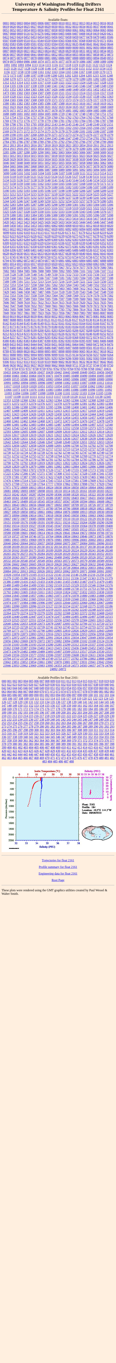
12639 (92, 438)
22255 (100, 609)
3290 (41, 152)
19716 (109, 533)
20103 (109, 543)
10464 (32, 375)
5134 (6, 180)
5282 (6, 204)
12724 (75, 449)
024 (20, 684)
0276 (40, 33)
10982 (41, 379)
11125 (90, 396)
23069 (24, 641)
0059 (61, 30)
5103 (34, 173)
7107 (103, 271)
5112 (89, 173)
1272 (27, 79)
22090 (15, 606)
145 (106, 702)
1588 (61, 103)
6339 (82, 243)
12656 (15, 445)
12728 (100, 449)
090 (36, 695)
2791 (55, 142)
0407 (75, 33)
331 (90, 733)
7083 (13, 271)
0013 (82, 23)
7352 (96, 285)
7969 (75, 313)
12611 (75, 431)
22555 (49, 620)
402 (20, 747)
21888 (100, 595)
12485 (49, 424)
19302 (7, 526)
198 (52, 712)
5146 (89, 180)
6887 (96, 260)
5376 (103, 211)
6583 (110, 250)
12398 (66, 407)
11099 (50, 393)
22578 (75, 620)
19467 (66, 529)
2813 (13, 145)
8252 (103, 334)
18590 (75, 501)
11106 (108, 393)
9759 (43, 368)
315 (4, 733)
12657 (24, 445)
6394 (6, 250)
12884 (75, 466)
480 (101, 758)
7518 (61, 292)
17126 (49, 470)
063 (4, 691)
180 (69, 709)
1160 (34, 72)
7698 (20, 309)
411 (69, 747)
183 (85, 709)
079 (90, 691)
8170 (110, 323)
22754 (83, 627)
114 (52, 698)
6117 (48, 232)
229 (106, 716)
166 (106, 705)
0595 (61, 44)
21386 (7, 581)
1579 (110, 100)
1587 (55, 103)
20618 (41, 564)
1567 (27, 100)
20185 (41, 550)
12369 (100, 400)
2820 (61, 145)
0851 (48, 54)
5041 (96, 159)
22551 (32, 620)
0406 (68, 33)
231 (4, 719)
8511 (103, 348)
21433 (41, 581)
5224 (89, 194)
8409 (6, 344)
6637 (61, 253)
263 (63, 723)
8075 (89, 316)
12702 (92, 445)
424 (25, 751)
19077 (24, 519)
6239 (61, 236)
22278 (32, 613)
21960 (92, 599)
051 (52, 688)
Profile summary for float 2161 (58, 867)
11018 (16, 386)
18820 (92, 508)
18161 (83, 491)
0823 (41, 51)
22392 (92, 613)
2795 (75, 142)
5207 (89, 190)
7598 (68, 299)
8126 (68, 320)
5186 (89, 187)
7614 (54, 302)
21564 (100, 585)
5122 (40, 176)
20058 (49, 543)
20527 (100, 557)
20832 (83, 567)
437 (96, 751)
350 (79, 737)
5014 (27, 156)
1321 (61, 82)
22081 (7, 606)
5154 (96, 180)
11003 (75, 382)
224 (79, 716)
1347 (89, 86)
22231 (58, 609)
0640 (82, 44)
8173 (13, 327)
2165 (89, 128)
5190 (6, 190)
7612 (40, 302)
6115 (41, 232)
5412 (61, 218)
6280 (110, 236)
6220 (110, 232)
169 (9, 709)
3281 (89, 149)
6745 (13, 257)
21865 (49, 595)
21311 (66, 578)
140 (79, 702)
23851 (15, 662)
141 (85, 702)
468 (36, 758)
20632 (92, 564)
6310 (13, 243)
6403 (41, 250)
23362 (7, 648)
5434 (68, 222)
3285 (6, 152)
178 (58, 709)
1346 (82, 86)
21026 (7, 574)
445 (25, 754)
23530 (100, 651)
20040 (7, 543)
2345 (55, 138)
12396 (58, 407)
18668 (41, 505)
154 (42, 705)
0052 (13, 30)
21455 (66, 581)
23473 (7, 651)
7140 (33, 274)
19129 (92, 519)
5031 (27, 159)
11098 (41, 393)
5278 (89, 201)
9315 (33, 361)
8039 (34, 316)
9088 (13, 355)
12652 (92, 442)
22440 (15, 616)
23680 (109, 655)
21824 (66, 592)
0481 (103, 37)
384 (36, 744)
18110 (58, 491)
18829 (15, 512)
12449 (24, 417)
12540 (109, 424)
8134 (96, 320)
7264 (68, 285)
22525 (15, 620)
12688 (49, 445)
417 (101, 747)
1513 (75, 93)
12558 (75, 428)
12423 (15, 414)
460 (106, 754)
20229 (83, 550)
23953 (15, 665)
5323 (103, 208)
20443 (41, 557)
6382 (82, 246)
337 (9, 737)
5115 (110, 173)
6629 (13, 253)
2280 (6, 138)
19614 (41, 533)
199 (58, 712)
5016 (40, 156)
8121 (47, 320)
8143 (13, 323)
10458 (109, 372)
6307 (103, 239)
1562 (103, 96)
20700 (41, 567)
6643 (103, 253)
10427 (99, 368)
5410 (48, 218)
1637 (82, 107)
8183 (68, 327)
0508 (13, 40)
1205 (89, 75)
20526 (92, 557)
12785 (83, 459)
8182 (61, 327)
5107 (62, 173)
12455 (75, 417)
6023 (20, 229)
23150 (7, 644)
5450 (13, 225)
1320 (55, 82)
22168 (83, 606)
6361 (55, 246)
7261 (48, 285)
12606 (32, 431)
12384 (109, 403)
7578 (103, 295)
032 (63, 684)
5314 (40, 208)
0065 (103, 30)
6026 (41, 229)
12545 (32, 428)
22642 (15, 623)
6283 (20, 239)
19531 (92, 529)
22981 (32, 637)
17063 (24, 470)
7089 (48, 271)
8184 (75, 327)
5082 (13, 169)
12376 (41, 403)
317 (15, 733)
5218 (54, 194)
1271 (20, 79)
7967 (68, 313)
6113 (34, 232)
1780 (55, 121)
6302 (68, 239)
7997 (89, 313)
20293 (49, 554)
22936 (75, 634)
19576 (100, 529)
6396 (13, 250)
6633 (41, 253)
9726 (82, 365)
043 (9, 688)
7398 (48, 288)
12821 (58, 463)
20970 (75, 571)
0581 (110, 40)
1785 (89, 121)
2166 (96, 128)
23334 (83, 644)
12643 (15, 442)
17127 (58, 470)
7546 (89, 292)
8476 (110, 344)
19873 (92, 536)
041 (112, 684)
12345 (107, 396)
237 (36, 719)
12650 (75, 442)
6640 (82, 253)
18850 (24, 512)
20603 (24, 564)
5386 (48, 215)
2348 (75, 138)
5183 (75, 187)
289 (90, 726)
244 (74, 719)
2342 (34, 138)
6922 (68, 264)
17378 (7, 477)
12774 (109, 456)
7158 (110, 274)
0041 (110, 26)
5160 (27, 183)
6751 (54, 257)
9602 (61, 361)
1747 (75, 114)
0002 (13, 23)
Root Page (58, 880)
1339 (41, 86)
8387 (41, 341)
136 (58, 702)
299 (31, 730)
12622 (58, 435)
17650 (109, 480)
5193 (27, 190)
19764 (49, 536)
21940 (75, 599)
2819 (55, 145)
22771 (15, 630)
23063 (15, 641)
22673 (41, 623)
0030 (55, 26)
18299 (49, 494)
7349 (89, 285)
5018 (54, 156)
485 (55, 761)
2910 (89, 145)
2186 (96, 131)
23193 (32, 644)
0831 (82, 51)
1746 (68, 114)
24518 (66, 665)
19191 (41, 522)
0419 (96, 33)
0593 (48, 44)
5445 (89, 222)
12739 (41, 452)
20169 (24, 550)
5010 (110, 152)
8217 (41, 334)
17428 (58, 477)
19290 (100, 522)
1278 (68, 79)
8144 (20, 323)
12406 (109, 407)
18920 (92, 512)
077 (79, 691)
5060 (89, 162)
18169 (92, 491)
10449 (83, 372)
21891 (7, 599)
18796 (66, 508)
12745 (75, 452)
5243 (110, 197)
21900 (15, 599)
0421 (110, 33)
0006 (41, 23)
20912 (15, 571)
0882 (55, 58)
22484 (66, 616)
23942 (100, 662)
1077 (61, 61)
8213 (13, 334)
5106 (55, 173)
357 (4, 740)
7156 (96, 274)
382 (25, 744)
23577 (32, 655)
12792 (24, 463)
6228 (48, 236)
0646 (13, 47)
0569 (89, 40)
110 (31, 698)
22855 (7, 634)
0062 (82, 30)
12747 (83, 452)
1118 (68, 65)
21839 (109, 592)
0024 (20, 26)
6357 (27, 246)
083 (112, 691)
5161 (34, 183)
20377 (24, 557)
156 (52, 705)
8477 (6, 348)
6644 (110, 253)
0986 (27, 61)
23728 (24, 658)
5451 (20, 225)
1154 (102, 68)
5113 (96, 173)
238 (42, 719)
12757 (41, 456)
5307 (6, 208)
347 (63, 737)
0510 (27, 40)
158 (63, 705)
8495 (61, 348)
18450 (100, 498)
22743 (58, 627)
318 (20, 733)
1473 (6, 93)
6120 (61, 232)
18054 (83, 487)
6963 (96, 264)
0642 (96, 44)
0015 (96, 23)
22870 (15, 634)
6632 (34, 253)
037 (90, 684)
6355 (13, 246)
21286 (24, 578)
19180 (32, 522)
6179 (82, 232)
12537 (100, 424)
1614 (68, 103)
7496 (48, 292)
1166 (75, 72)
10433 (7, 372)
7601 (89, 299)
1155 (109, 68)
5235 (55, 197)
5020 (68, 156)
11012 (100, 382)
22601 (92, 620)
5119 (20, 176)
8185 (82, 327)
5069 (41, 166)
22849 (109, 630)
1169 (96, 72)
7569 (75, 295)
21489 (15, 585)
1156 (7, 72)
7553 (13, 295)
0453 (34, 37)
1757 (34, 117)
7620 (82, 302)
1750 (96, 114)
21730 (75, 588)
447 (36, 754)
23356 (109, 644)
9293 (55, 358)
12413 (58, 410)
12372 (15, 403)
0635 (75, 44)
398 (112, 744)
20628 (83, 564)
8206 (75, 330)
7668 (82, 306)
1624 (20, 107)
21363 (92, 578)
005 (31, 681)
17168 (83, 470)
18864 (58, 512)
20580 (92, 561)
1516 (96, 93)
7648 (20, 306)
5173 (6, 187)
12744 (66, 452)
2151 (110, 124)
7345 (82, 285)
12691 (58, 445)
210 (4, 716)
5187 (96, 187)
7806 (75, 309)
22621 (109, 620)
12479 (109, 421)
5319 (75, 208)
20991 (100, 571)
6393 (110, 246)
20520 (83, 557)
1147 (55, 68)
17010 (15, 470)
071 (47, 691)
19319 (24, 526)
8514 (110, 348)
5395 (89, 215)
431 (63, 751)
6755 (82, 257)
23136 (109, 641)
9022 (110, 351)
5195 (41, 190)
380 (15, 744)
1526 (55, 96)
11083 (49, 389)
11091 (100, 389)
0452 (27, 37)
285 (69, 726)
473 (63, 758)
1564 (6, 100)
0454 (41, 37)
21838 (100, 592)
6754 (75, 257)
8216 (34, 334)
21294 (41, 578)
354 (101, 737)
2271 (55, 135)
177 (52, 709)
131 (31, 702)
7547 (96, 292)
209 (112, 712)
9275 (27, 358)
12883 (66, 466)
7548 (103, 292)
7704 (41, 309)
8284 (41, 337)
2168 (110, 128)
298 (25, 730)
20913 (24, 571)
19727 (15, 536)
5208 (96, 190)
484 (50, 761)
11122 (82, 396)
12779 (32, 459)
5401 (20, 218)
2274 (75, 135)
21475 (92, 581)
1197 (33, 75)
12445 (100, 414)
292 (106, 726)
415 (90, 747)
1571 (55, 100)
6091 (61, 229)
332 (96, 733)
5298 (55, 204)
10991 (7, 382)
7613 (47, 302)
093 (52, 695)
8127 (75, 320)
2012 (48, 124)
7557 (27, 295)
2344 (48, 138)
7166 (41, 278)
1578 (103, 100)
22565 (66, 620)
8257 (13, 337)
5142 (61, 180)
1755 (20, 117)
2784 (6, 142)
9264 (110, 355)
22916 (49, 634)
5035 (55, 159)
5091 (75, 169)
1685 (96, 110)
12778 (24, 459)
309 (85, 730)
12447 (7, 417)
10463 (24, 375)
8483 (34, 348)
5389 (61, 215)
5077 (89, 166)
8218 (48, 334)
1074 (41, 61)
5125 (61, 176)
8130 (89, 320)
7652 (34, 306)
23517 (83, 651)
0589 (27, 44)
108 (21, 698)
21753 (92, 588)
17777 (49, 484)
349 (74, 737)
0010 (61, 23)
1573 (68, 100)
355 (106, 737)
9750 (110, 365)
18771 (41, 508)
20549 (41, 561)
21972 (109, 599)
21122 (49, 574)
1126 (14, 68)
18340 (109, 494)
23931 (83, 662)
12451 (41, 417)
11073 (16, 389)
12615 (109, 431)
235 (25, 719)
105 (4, 698)
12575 (100, 428)
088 (25, 695)
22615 (100, 620)
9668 (68, 365)
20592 (109, 561)
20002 (92, 540)
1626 (34, 107)
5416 (89, 218)
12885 (83, 466)
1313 (13, 82)
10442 (58, 372)
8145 (27, 323)
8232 (68, 334)
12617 (15, 435)
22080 (109, 602)
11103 (83, 393)
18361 (15, 498)
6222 (6, 236)
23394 (32, 648)
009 (52, 681)
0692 (89, 47)
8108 (27, 320)
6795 (13, 260)
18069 (109, 487)
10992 (16, 382)
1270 (13, 79)
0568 (82, 40)
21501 (41, 585)
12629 (7, 438)
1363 (20, 89)
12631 (24, 438)
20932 (49, 571)
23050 (100, 637)
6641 (89, 253)
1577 (96, 100)
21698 (66, 588)
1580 (6, 103)
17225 (7, 473)
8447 (41, 344)
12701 (83, 445)
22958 (100, 634)
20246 (100, 550)
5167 (75, 183)
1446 (61, 89)
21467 (83, 581)
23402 (41, 648)
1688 (6, 114)
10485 (66, 375)
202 (74, 712)
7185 (89, 278)
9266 (13, 358)
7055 (41, 267)
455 (79, 754)
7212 (33, 281)
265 (74, 723)
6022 (13, 229)
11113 (49, 396)
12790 (7, 463)
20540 (24, 561)
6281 (6, 239)
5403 (34, 218)
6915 (20, 264)
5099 (6, 173)
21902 (24, 599)
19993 (66, 540)
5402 (27, 218)
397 (106, 744)
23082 (58, 641)
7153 (75, 274)
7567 (61, 295)
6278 (96, 236)
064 (9, 691)
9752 (8, 368)
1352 (13, 89)
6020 (110, 225)
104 (112, 695)
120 (84, 698)
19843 (75, 536)
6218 (96, 232)
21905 (32, 599)
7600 (82, 299)
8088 (13, 320)
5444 (82, 222)
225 (85, 716)
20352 (100, 554)
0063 (89, 30)
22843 (100, 630)
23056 (7, 641)
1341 (55, 86)
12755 (32, 456)
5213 (20, 194)
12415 (66, 410)
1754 (13, 117)
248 (96, 719)
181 (74, 709)
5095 (103, 169)
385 (42, 744)
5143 (68, 180)
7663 (61, 306)
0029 (48, 26)
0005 (34, 23)
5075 (75, 166)
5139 (41, 180)
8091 (20, 320)
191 (15, 712)
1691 (20, 114)
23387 (24, 648)
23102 (83, 641)
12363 (49, 400)
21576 (109, 585)
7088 (41, 271)
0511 (34, 40)
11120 (74, 396)
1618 (96, 103)
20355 (109, 554)
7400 (55, 288)
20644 (109, 564)
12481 (15, 424)
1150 (75, 68)
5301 (75, 204)
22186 (109, 606)
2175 (48, 131)
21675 (49, 588)
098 (79, 695)
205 (90, 712)
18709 (75, 505)
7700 (34, 309)
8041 (41, 316)
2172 (27, 131)
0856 (82, 54)
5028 (6, 159)
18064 (92, 487)
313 (106, 730)
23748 (41, 658)
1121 (88, 65)
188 (112, 709)
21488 (7, 585)
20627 (75, 564)
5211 (6, 194)
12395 (49, 407)
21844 (7, 595)
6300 (55, 239)
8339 (68, 337)
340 (25, 737)
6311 (20, 243)
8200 (41, 330)
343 (42, 737)
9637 (96, 361)
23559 (24, 655)
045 (20, 688)
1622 (6, 107)
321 (36, 733)
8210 (103, 330)
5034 (48, 159)
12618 (24, 435)
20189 (49, 550)
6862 (20, 260)
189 (4, 712)
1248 (110, 75)
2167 (103, 128)
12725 (83, 449)
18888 (75, 512)
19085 (32, 519)
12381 (83, 403)
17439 (83, 477)
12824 (83, 463)
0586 (20, 44)
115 (58, 698)
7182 (68, 278)
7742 (48, 309)
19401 (7, 529)
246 (85, 719)
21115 (41, 574)
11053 (49, 386)
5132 (103, 176)
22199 (7, 609)
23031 (66, 637)
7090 (55, 271)
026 (31, 684)
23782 (75, 658)
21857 (32, 595)
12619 (32, 435)
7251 (110, 281)
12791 (15, 463)
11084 (58, 389)
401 (15, 747)
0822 (34, 51)
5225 (96, 194)
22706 (83, 623)
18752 (7, 508)
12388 (24, 407)
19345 (49, 526)
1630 (41, 107)
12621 (49, 435)
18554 (49, 501)
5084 (27, 169)
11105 (99, 393)
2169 (6, 131)
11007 (83, 382)
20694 (32, 567)
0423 (13, 37)
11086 (75, 389)
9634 (89, 361)
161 (79, 705)
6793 (110, 257)
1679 (61, 110)
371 (79, 740)
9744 (96, 365)
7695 (13, 309)
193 (25, 712)
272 (112, 723)
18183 (100, 491)
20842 (100, 567)
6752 (61, 257)
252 (4, 723)
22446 (24, 616)
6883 (75, 260)
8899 (68, 351)
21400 (15, 581)
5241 (96, 197)
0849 (41, 54)
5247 (27, 201)
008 (47, 681)
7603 (96, 299)
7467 (34, 292)
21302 (58, 578)
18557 (58, 501)
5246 (20, 201)
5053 (55, 162)
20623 (66, 564)
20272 (24, 554)
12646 (41, 442)
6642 (96, 253)
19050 (75, 515)
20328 (58, 554)
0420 (103, 33)
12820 (49, 463)
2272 (61, 135)
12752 (15, 456)
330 (85, 733)
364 (42, 740)
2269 (41, 135)
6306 (96, 239)
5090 (68, 169)
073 (58, 691)
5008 (96, 152)
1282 (96, 79)
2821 (68, 145)
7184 (82, 278)
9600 (54, 361)
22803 (49, 630)
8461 (68, 344)
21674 (41, 588)
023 (15, 684)
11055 (66, 386)
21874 (66, 595)
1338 (34, 86)
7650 (27, 306)
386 (47, 744)
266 (79, 723)
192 (20, 712)
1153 (96, 68)
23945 (109, 662)
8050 (48, 316)
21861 (41, 595)
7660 (48, 306)
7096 (75, 271)
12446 (109, 414)
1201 (61, 75)
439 (106, 751)
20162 (15, 550)
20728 (66, 567)
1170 (102, 72)
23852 (24, 662)
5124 (54, 176)
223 (74, 716)
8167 (103, 323)
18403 (75, 498)
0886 (61, 58)
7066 (55, 267)
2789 (41, 142)
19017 (41, 515)
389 (63, 744)
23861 (41, 662)
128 (15, 702)
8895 (48, 351)
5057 (75, 162)
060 (101, 688)
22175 (92, 606)
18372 (32, 498)
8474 (103, 344)
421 (9, 751)
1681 (68, 110)
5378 (6, 215)
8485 (41, 348)
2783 (110, 138)
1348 (96, 86)
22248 (92, 609)
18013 (32, 487)
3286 (13, 152)
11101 (66, 393)
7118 (6, 274)
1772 (20, 121)
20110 (24, 547)
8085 (110, 316)
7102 (89, 271)
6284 (27, 239)
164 (96, 705)
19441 (41, 529)
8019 (13, 316)
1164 (61, 72)
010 (58, 681)
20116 (32, 547)
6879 (55, 260)
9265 (6, 358)
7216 (61, 281)
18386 (49, 498)
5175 (20, 187)
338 (15, 737)
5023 (82, 156)
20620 (58, 564)
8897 (55, 351)
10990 (109, 379)
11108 (17, 396)
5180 (55, 187)
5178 (41, 187)
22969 (109, 634)
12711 (15, 449)
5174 (13, 187)
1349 (103, 86)
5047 (13, 162)
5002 (55, 152)
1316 (34, 82)
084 (4, 695)
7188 (110, 278)
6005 (61, 225)
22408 (100, 613)
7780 (55, 309)
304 (58, 730)
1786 (96, 121)
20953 (58, 571)
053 (63, 688)
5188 (103, 187)
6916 (27, 264)
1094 (28, 65)
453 (69, 754)
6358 (34, 246)
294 (4, 730)
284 (63, 726)
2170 (13, 131)
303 (52, 730)
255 (20, 723)
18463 (7, 501)
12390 (32, 407)
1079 (75, 61)
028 (42, 684)
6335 (54, 243)
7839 (103, 309)
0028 (41, 26)
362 (31, 740)
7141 (40, 274)
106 (10, 698)
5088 (55, 169)
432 (69, 751)
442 (9, 754)
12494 (75, 424)
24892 (54, 669)
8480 (13, 348)
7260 (41, 285)
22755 (92, 627)
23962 (24, 665)
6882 (68, 260)
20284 (41, 554)
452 (63, 754)
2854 (82, 145)
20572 (66, 561)
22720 (100, 623)
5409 (41, 218)
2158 (48, 128)
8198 (27, 330)
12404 (100, 407)
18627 (109, 501)
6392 (103, 246)
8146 (34, 323)
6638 (68, 253)
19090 (41, 519)
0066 (110, 30)
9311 (13, 361)
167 (112, 705)
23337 (92, 644)
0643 (103, 44)
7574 (89, 295)
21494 (24, 585)
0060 (68, 30)
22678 (49, 623)
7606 (6, 302)
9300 (75, 358)
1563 (110, 96)
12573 (92, 428)
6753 (68, 257)
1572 (61, 100)
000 (4, 681)
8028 (27, 316)
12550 (49, 428)
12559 (83, 428)
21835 (92, 592)
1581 (13, 103)
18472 (15, 501)
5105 (48, 173)
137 (63, 702)
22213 (32, 609)
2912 (103, 145)
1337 (27, 86)
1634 (68, 107)
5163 (48, 183)
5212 (13, 194)
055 (74, 688)
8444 (34, 344)
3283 (103, 149)
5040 (89, 159)
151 (25, 705)
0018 (110, 23)
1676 (41, 110)
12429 (49, 414)
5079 (103, 166)
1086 (82, 61)
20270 (15, 554)
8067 (82, 316)
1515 (89, 93)
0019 (6, 26)
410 (63, 747)
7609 (20, 302)
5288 (41, 204)
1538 (96, 96)
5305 (103, 204)
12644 (24, 442)
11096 (25, 393)
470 (47, 758)
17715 (24, 484)
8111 (34, 320)
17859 (58, 484)
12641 (109, 438)
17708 (15, 484)
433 (74, 751)
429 (52, 751)
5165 (61, 183)
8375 (103, 337)
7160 (13, 278)
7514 (55, 292)
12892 (7, 470)
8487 (55, 348)
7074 (75, 267)
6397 (20, 250)
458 (96, 754)
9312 (20, 361)
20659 (7, 567)
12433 (75, 414)
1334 (6, 86)
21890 (109, 595)
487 (66, 761)
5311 (34, 208)
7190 (13, 281)
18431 (92, 498)
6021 (6, 229)
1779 (48, 121)
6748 (33, 257)
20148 (109, 547)
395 (96, 744)
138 (69, 702)
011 (63, 681)
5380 (13, 215)
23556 (15, 655)
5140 (48, 180)
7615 (61, 302)
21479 (100, 581)
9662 (55, 365)
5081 (6, 169)
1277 (61, 79)
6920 (55, 264)
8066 (75, 316)
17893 (75, 484)
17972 (15, 487)
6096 (96, 229)
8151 (48, 323)
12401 (83, 407)
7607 (13, 302)
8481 (20, 348)
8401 (96, 341)
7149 (47, 274)
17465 (92, 477)
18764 (32, 508)
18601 (92, 501)
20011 (100, 540)
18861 (41, 512)
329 (79, 733)
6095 (89, 229)
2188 (110, 131)
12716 (41, 449)
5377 (110, 211)
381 (20, 744)
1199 (47, 75)
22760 (109, 627)
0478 (89, 37)
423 (20, 751)
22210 (24, 609)
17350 (109, 473)
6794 (6, 260)
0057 (48, 30)
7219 (68, 281)
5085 (34, 169)
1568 (34, 100)
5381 (20, 215)
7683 (6, 309)
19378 (92, 526)
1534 (68, 96)
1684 (89, 110)
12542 (15, 428)
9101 (61, 355)
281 (47, 726)
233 (15, 719)
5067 (27, 166)
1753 (6, 117)
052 (58, 688)
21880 (83, 595)
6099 (6, 232)
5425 (41, 222)
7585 (6, 299)
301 (42, 730)
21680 (58, 588)
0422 (6, 37)
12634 (49, 438)
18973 (7, 515)
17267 (32, 473)
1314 (20, 82)
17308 (58, 473)
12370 (109, 400)
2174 (41, 131)
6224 (20, 236)
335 (112, 733)
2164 (82, 128)
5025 (96, 156)
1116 (55, 65)
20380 (32, 557)
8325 (61, 337)
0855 (75, 54)
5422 (20, 222)
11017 (7, 386)
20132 (49, 547)
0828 (61, 51)
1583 (27, 103)
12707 (100, 445)
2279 (110, 135)
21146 (74, 574)
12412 (49, 410)
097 (74, 695)
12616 (7, 435)
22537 (24, 620)
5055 (61, 162)
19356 (66, 526)
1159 (27, 72)
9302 (89, 358)
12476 (83, 421)
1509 (48, 93)
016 (90, 681)
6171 (68, 232)
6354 (6, 246)
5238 (75, 197)
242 (63, 719)
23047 (83, 637)
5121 (33, 176)
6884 (82, 260)
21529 (75, 585)
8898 (61, 351)
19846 (83, 536)
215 (31, 716)
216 (36, 716)
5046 (6, 162)
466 (25, 758)
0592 (41, 44)
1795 (34, 124)
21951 (83, 599)
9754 (15, 368)
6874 (41, 260)
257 (31, 723)
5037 (68, 159)
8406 (103, 341)
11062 (91, 386)
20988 (92, 571)
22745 (66, 627)
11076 (33, 389)
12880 (41, 466)
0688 (61, 47)
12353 (7, 400)
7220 (75, 281)
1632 (55, 107)
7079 (96, 267)
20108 (7, 547)
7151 (61, 274)
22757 (100, 627)
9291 (48, 358)
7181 (61, 278)
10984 (58, 379)
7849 (6, 313)
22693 (66, 623)
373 (90, 740)
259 (42, 723)
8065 (68, 316)
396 (101, 744)
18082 (15, 491)
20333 (75, 554)
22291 (49, 613)
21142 (66, 574)
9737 (89, 365)
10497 (109, 375)
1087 (89, 61)
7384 (27, 288)
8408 (110, 341)
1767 (103, 117)
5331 (48, 211)
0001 (6, 23)
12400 (75, 407)
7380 (13, 288)
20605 (32, 564)
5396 (96, 215)
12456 (83, 417)
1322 (68, 82)
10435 (24, 372)
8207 (82, 330)
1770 (13, 121)
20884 (7, 571)
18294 (41, 494)
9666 (61, 365)
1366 (41, 89)
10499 (7, 379)
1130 (41, 68)
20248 (109, 550)
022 (9, 684)
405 (36, 747)
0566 (68, 40)
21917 (49, 599)
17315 (66, 473)
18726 (92, 505)
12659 (41, 445)
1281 (89, 79)
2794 (68, 142)
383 (31, 744)
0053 (20, 30)
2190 (13, 135)
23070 (32, 641)
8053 (61, 316)
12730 (7, 452)
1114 (41, 65)
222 (68, 716)
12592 (109, 428)
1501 (13, 93)
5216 (40, 194)
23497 (58, 651)
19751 (41, 536)
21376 (100, 578)
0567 (75, 40)
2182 (89, 131)
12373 (24, 403)
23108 (92, 641)
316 (9, 733)
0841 (34, 54)
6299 (48, 239)
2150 (103, 124)
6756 (89, 257)
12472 (58, 421)
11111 (33, 396)
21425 (32, 581)
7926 (48, 313)
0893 (89, 58)
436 (90, 751)
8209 (96, 330)
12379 (66, 403)
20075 (66, 543)
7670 (89, 306)
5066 (20, 166)
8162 (68, 323)
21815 (49, 592)
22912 (41, 634)
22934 (66, 634)
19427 (32, 529)
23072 (41, 641)
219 (52, 716)
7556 (20, 295)
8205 (68, 330)
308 (79, 730)
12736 (32, 452)
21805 (24, 592)
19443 (49, 529)
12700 (75, 445)
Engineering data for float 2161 (58, 873)
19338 (41, 526)
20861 (109, 567)
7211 (27, 281)
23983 (41, 665)
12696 (66, 445)
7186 (96, 278)
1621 (110, 103)
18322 (92, 494)
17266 (24, 473)
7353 (103, 285)
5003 (61, 152)
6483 (55, 250)
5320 (82, 208)
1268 (6, 79)
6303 (75, 239)
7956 (61, 313)
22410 (109, 613)
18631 (7, 505)
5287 (34, 204)
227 (95, 716)
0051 (6, 30)
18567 (66, 501)
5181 (61, 187)
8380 (6, 341)
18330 (100, 494)
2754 (89, 138)
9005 (82, 351)
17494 (15, 480)
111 (37, 698)
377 (112, 740)
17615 (100, 480)
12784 (75, 459)
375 (101, 740)
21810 (32, 592)
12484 (41, 424)
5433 (61, 222)
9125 (68, 355)
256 (25, 723)
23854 (32, 662)
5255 (75, 201)
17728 (32, 484)
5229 (13, 197)
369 (69, 740)
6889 (110, 260)
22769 (7, 630)
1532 (61, 96)
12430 (58, 414)
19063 (92, 515)
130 (25, 702)
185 (96, 709)
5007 (89, 152)
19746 (32, 536)
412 (74, 747)
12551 (58, 428)
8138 (103, 320)
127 (9, 702)
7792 (68, 309)
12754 (24, 456)
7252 (6, 285)
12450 (32, 417)
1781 (61, 121)
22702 (75, 623)
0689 (68, 47)
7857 (20, 313)
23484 (32, 651)
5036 (61, 159)
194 (31, 712)
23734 (32, 658)
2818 (48, 145)
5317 (61, 208)
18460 (109, 498)
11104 (91, 393)
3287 (20, 152)
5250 (48, 201)
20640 (100, 564)
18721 (83, 505)
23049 (92, 637)
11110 (25, 396)
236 (31, 719)
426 (36, 751)
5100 (13, 173)
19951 (24, 540)
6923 (75, 264)
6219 (103, 232)
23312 (75, 644)
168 (4, 709)
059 (96, 688)
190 (9, 712)
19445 (58, 529)
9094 (34, 355)
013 (74, 681)
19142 (109, 519)
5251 (55, 201)
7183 (75, 278)
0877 (27, 58)
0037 (96, 26)
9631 (75, 361)
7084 (20, 271)
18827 (7, 512)
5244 (6, 201)
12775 (7, 459)
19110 (66, 519)
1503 (27, 93)
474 (69, 758)
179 (63, 709)
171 (20, 709)
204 (85, 712)
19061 (83, 515)
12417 (83, 410)
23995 (49, 665)
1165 (68, 72)
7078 (89, 267)
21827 (75, 592)
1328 (103, 82)
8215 (27, 334)
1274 (41, 79)
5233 (41, 197)
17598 (83, 480)
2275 (82, 135)
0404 (54, 33)
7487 (41, 292)
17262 (15, 473)
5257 (82, 201)
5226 (103, 194)
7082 (6, 271)
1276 (55, 79)
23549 (7, 655)
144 (101, 702)
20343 (92, 554)
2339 (13, 138)
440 (112, 751)
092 (47, 695)
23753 (58, 658)
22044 (66, 602)
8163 (75, 323)
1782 (68, 121)
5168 (82, 183)
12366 (75, 400)
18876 (66, 512)
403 (25, 747)
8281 (34, 337)
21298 (49, 578)
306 (69, 730)
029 (47, 684)
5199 (68, 190)
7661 (55, 306)
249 (101, 719)
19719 (7, 536)
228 (101, 716)
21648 (7, 588)
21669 (32, 588)
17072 (32, 470)
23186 (24, 644)
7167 (48, 278)
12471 (49, 421)
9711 (75, 365)
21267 (108, 574)
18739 (109, 505)
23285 (58, 644)
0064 (96, 30)
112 (42, 698)
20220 (66, 550)
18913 (83, 512)
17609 (92, 480)
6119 (54, 232)
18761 (24, 508)
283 (58, 726)
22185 (100, 606)
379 (9, 744)
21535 (83, 585)
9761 (50, 368)
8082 (103, 316)
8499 (82, 348)
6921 (61, 264)
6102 (20, 232)
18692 (58, 505)
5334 (68, 211)
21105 (33, 574)
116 (63, 698)
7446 (20, 292)
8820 (27, 351)
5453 (34, 225)
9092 (27, 355)
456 (85, 754)
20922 (32, 571)
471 (52, 758)
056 (79, 688)
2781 (96, 138)
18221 (109, 491)
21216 (91, 574)
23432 (66, 648)
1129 (34, 68)
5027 (110, 156)
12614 (100, 431)
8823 (34, 351)
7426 (110, 288)
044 (15, 688)
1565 (13, 100)
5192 (20, 190)
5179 (48, 187)
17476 (7, 480)
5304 (96, 204)
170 (15, 709)
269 (96, 723)
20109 (15, 547)
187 (106, 709)
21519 (58, 585)
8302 (55, 337)
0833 (96, 51)
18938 (109, 512)
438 (101, 751)
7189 (6, 281)
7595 (48, 299)
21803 (15, 592)
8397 (89, 341)
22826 (75, 630)
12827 (109, 463)
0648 (20, 47)
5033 (41, 159)
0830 (75, 51)
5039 (82, 159)
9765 (77, 368)
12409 (24, 410)
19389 (100, 526)
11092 (108, 389)
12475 (75, 421)
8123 (54, 320)
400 (9, 747)
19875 (100, 536)
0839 (20, 54)
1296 (110, 79)
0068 (13, 33)
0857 (89, 54)
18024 (49, 487)
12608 (49, 431)
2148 (89, 124)
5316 (54, 208)
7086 (34, 271)
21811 (41, 592)
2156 (34, 128)
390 (69, 744)
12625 (83, 435)
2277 (96, 135)
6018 (96, 225)
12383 (100, 403)
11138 (98, 396)
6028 (55, 229)
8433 (13, 344)
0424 (20, 37)
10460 (7, 375)
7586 (13, 299)
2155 (27, 128)
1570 (48, 100)
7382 (20, 288)
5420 (6, 222)
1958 (41, 124)
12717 (49, 449)
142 (90, 702)
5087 (48, 169)
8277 (20, 337)
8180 (55, 327)
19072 (15, 519)
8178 (41, 327)
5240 (89, 197)
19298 (109, 522)
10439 (49, 372)
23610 (83, 655)
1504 (34, 93)
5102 (27, 173)
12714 (32, 449)
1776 (27, 121)
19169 (15, 522)
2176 (55, 131)
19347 (58, 526)
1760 (55, 117)
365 (47, 740)
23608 (75, 655)
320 (31, 733)
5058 (82, 162)
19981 (58, 540)
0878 (34, 58)
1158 (20, 72)
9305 (110, 358)
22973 (24, 637)
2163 (75, 128)
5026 (103, 156)
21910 (41, 599)
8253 (110, 334)
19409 (15, 529)
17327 (75, 473)
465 (20, 758)
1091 (7, 65)
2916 (20, 149)
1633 (61, 107)
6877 (48, 260)
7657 (41, 306)
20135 (66, 547)
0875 (13, 58)
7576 (96, 295)
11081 (41, 389)
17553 (58, 480)
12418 (92, 410)
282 (52, 726)
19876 (109, 536)
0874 (6, 58)
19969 (32, 540)
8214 (20, 334)
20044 (24, 543)
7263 (61, 285)
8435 (20, 344)
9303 (96, 358)
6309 (6, 243)
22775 (24, 630)
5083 (20, 169)
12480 (7, 424)
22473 (41, 616)
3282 (96, 149)
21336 (75, 578)
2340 (20, 138)
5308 (13, 208)
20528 (109, 557)
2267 (27, 135)
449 (47, 754)
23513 (75, 651)
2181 (82, 131)
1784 (82, 121)
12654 (109, 442)
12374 (32, 403)
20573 (75, 561)
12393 (41, 407)
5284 (20, 204)
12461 (15, 421)
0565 (61, 40)
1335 (13, 86)
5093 (89, 169)
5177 (34, 187)
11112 (41, 396)
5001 (48, 152)
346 (58, 737)
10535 (15, 379)
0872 (103, 54)
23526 (92, 651)
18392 (66, 498)
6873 (34, 260)
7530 (68, 292)
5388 (55, 215)
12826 (100, 463)
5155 (103, 180)
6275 (75, 236)
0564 (54, 40)
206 (96, 712)
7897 (34, 313)
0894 (96, 58)
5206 (82, 190)
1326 (89, 82)
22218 (41, 609)
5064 (6, 166)
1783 (75, 121)
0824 (48, 51)
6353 (110, 243)
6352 (103, 243)
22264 (7, 613)
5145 (82, 180)
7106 (96, 271)
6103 (27, 232)
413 (79, 747)
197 (47, 712)
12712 (24, 449)
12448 (15, 417)
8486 (48, 348)
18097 (32, 491)
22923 (58, 634)
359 (15, 740)
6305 (89, 239)
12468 (41, 421)
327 (69, 733)
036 (85, 684)
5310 (27, 208)
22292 (58, 613)
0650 (34, 47)
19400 (109, 526)
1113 (35, 65)
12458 (100, 417)
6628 (6, 253)
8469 (89, 344)
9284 (34, 358)
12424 (24, 414)
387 (52, 744)
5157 (6, 183)
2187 (103, 131)
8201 (48, 330)
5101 (20, 173)
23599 (66, 655)
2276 (89, 135)
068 (31, 691)
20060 (58, 543)
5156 (110, 180)
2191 (20, 135)
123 (100, 698)
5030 (20, 159)
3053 (34, 149)
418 (106, 747)
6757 (96, 257)
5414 (75, 218)
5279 (96, 201)
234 (20, 719)
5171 (103, 183)
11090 (91, 389)
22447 (32, 616)
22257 (109, 609)
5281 (110, 201)
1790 (13, 124)
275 (15, 726)
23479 (15, 651)
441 (4, 754)
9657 (34, 365)
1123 (102, 65)
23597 (58, 655)
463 (9, 758)
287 (79, 726)
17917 (92, 484)
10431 (107, 368)
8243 (82, 334)
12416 (75, 410)
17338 (92, 473)
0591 (34, 44)
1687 (110, 110)
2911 (96, 145)
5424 (34, 222)
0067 (6, 33)
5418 (103, 218)
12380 (75, 403)
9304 (103, 358)
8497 (68, 348)
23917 (75, 662)
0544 (40, 40)
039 (101, 684)
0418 (89, 33)
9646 (6, 365)
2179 (68, 131)
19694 (92, 533)
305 (63, 730)
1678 (55, 110)
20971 (83, 571)
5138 (34, 180)
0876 (20, 58)
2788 (34, 142)
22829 (83, 630)
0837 (13, 54)
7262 (55, 285)
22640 (7, 623)
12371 (7, 403)
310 (90, 730)
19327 (32, 526)
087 (20, 695)
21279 (7, 578)
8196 (13, 330)
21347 (83, 578)
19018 (49, 515)
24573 (75, 665)
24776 (100, 665)
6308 (110, 239)
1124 (109, 65)
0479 (96, 37)
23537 (109, 651)
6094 (82, 229)
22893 (32, 634)
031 (58, 684)
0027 (34, 26)
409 (58, 747)
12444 (92, 414)
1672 (20, 110)
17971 (7, 487)
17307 (49, 473)
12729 (109, 449)
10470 (41, 375)
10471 (49, 375)
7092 (61, 271)
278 (31, 726)
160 (74, 705)
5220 (61, 194)
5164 (55, 183)
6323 (27, 243)
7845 (110, 309)
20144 (100, 547)
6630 (20, 253)
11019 (24, 386)
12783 (66, 459)
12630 (15, 438)
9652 (20, 365)
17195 (109, 470)
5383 (27, 215)
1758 (41, 117)
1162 (48, 72)
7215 (54, 281)
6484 (61, 250)
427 (42, 751)
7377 (110, 285)
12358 (15, 400)
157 (58, 705)
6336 (61, 243)
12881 (49, 466)
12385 (7, 407)
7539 (75, 292)
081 (101, 691)
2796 (82, 142)
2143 (55, 124)
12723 (66, 449)
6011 (82, 225)
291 (101, 726)
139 (74, 702)
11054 (58, 386)
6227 (41, 236)
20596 (7, 564)
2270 (48, 135)
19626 (58, 533)
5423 (27, 222)
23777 (66, 658)
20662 (15, 567)
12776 (15, 459)
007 (42, 681)
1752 (110, 114)
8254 (6, 337)
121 (89, 698)
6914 (13, 264)
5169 (89, 183)
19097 (49, 519)
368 (63, 740)
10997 (50, 382)
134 (47, 702)
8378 (110, 337)
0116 (27, 33)
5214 (27, 194)
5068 (34, 166)
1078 (68, 61)
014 (79, 681)
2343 (41, 138)
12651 (83, 442)
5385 (41, 215)
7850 (13, 313)
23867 (49, 662)
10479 (58, 375)
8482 (27, 348)
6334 (47, 243)
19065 (100, 515)
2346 (61, 138)
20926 (41, 571)
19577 (109, 529)
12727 (92, 449)
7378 (6, 288)
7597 (61, 299)
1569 (41, 100)
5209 (103, 190)
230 (112, 716)
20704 (49, 567)
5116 (6, 176)
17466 (100, 477)
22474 (49, 616)
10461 (15, 375)
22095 (24, 606)
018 (101, 681)
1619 (103, 103)
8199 (34, 330)
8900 (75, 351)
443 (15, 754)
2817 (41, 145)
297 (20, 730)
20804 (75, 567)
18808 (75, 508)
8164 (82, 323)
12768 (75, 456)
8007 (103, 313)
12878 (24, 466)
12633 (41, 438)
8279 (27, 337)
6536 (89, 250)
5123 (47, 176)
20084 (83, 543)
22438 (7, 616)
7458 (27, 292)
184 (90, 709)
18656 (32, 505)
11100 (58, 393)
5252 (61, 201)
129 (20, 702)
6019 (103, 225)
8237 (75, 334)
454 (74, 754)
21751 (83, 588)
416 (95, 747)
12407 (7, 410)
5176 (27, 187)
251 (112, 719)
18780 (49, 508)
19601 (24, 533)
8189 (96, 327)
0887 (68, 58)
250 (106, 719)
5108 (69, 173)
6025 (34, 229)
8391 (55, 341)
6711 (6, 257)
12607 (41, 431)
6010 (75, 225)
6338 (75, 243)
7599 (75, 299)
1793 (27, 124)
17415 (41, 477)
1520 (13, 96)
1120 (82, 65)
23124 (100, 641)
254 (15, 723)
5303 (89, 204)
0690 (75, 47)
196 (42, 712)
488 (71, 761)
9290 (41, 358)
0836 (6, 54)
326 (63, 733)
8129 (82, 320)
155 (47, 705)
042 (4, 688)
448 (42, 754)
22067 (100, 602)
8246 (89, 334)
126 (4, 702)
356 (112, 737)
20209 (58, 550)
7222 (89, 281)
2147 (82, 124)
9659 (41, 365)
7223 (96, 281)
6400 (27, 250)
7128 (13, 274)
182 (79, 709)
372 (85, 740)
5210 (110, 190)
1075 (48, 61)
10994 (24, 382)
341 (31, 737)
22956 (92, 634)
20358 (7, 557)
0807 (6, 51)
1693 (34, 114)
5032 (34, 159)
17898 (83, 484)
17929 (100, 484)
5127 (75, 176)
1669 (110, 107)
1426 (55, 89)
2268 (34, 135)
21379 (109, 578)
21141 (58, 574)
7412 (82, 288)
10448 (75, 372)
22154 (66, 606)
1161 (41, 72)
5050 (34, 162)
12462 (24, 421)
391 (74, 744)
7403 (61, 288)
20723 (58, 567)
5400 (13, 218)
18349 (7, 498)
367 (58, 740)
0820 (20, 51)
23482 (24, 651)
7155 (89, 274)
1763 (75, 117)
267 (85, 723)
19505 (75, 529)
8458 (61, 344)
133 (42, 702)
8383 (27, 341)
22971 (7, 637)
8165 (89, 323)
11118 (65, 396)
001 (9, 681)
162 (85, 705)
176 (47, 709)
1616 (82, 103)
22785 (32, 630)
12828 (7, 466)
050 (47, 688)
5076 (82, 166)
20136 (75, 547)
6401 (34, 250)
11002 (66, 382)
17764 (41, 484)
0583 (13, 44)
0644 (110, 44)
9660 (48, 365)
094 (58, 695)
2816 (34, 145)
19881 (7, 540)
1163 (55, 72)
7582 (110, 295)
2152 (6, 128)
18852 (32, 512)
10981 (32, 379)
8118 (40, 320)
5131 (96, 176)
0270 (33, 33)
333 (101, 733)
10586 (24, 379)
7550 (110, 292)
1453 (103, 89)
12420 (109, 410)
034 (74, 684)
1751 (103, 114)
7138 (20, 274)
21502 (49, 585)
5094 (96, 169)
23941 (92, 662)
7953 (55, 313)
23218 (41, 644)
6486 (75, 250)
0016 (103, 23)
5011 (6, 156)
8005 (96, 313)
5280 (103, 201)
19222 (75, 522)
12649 (66, 442)
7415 (89, 288)
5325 (6, 211)
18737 (100, 505)
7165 (34, 278)
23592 (41, 655)
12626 (92, 435)
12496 (83, 424)
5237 (68, 197)
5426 (48, 222)
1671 (13, 110)
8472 (96, 344)
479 (96, 758)
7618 (68, 302)
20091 (92, 543)
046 (25, 688)
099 (85, 695)
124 (106, 698)
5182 (68, 187)
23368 (15, 648)
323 (47, 733)
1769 (6, 121)
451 (58, 754)
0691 (82, 47)
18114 (66, 491)
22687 (58, 623)
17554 (66, 480)
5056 (68, 162)
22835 (92, 630)
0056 (41, 30)
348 (69, 737)
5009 (103, 152)
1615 (75, 103)
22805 (58, 630)
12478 (100, 421)
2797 (89, 142)
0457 (61, 37)
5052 (48, 162)
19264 (83, 522)
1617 (89, 103)
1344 (68, 86)
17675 (7, 484)
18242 (15, 494)
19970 (41, 540)
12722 (58, 449)
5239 (82, 197)
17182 (100, 470)
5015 (33, 156)
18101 (49, 491)
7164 (27, 278)
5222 (75, 194)
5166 (68, 183)
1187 (20, 75)
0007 (48, 23)
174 (36, 709)
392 (79, 744)
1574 (75, 100)
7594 (41, 299)
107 (15, 698)
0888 (75, 58)
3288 (27, 152)
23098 (75, 641)
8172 (6, 327)
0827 (55, 51)
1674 (34, 110)
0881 (48, 58)
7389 (34, 288)
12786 (92, 459)
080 (96, 691)
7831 (89, 309)
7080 (103, 267)
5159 (20, 183)
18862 (49, 512)
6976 (27, 267)
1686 (103, 110)
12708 (109, 445)
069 (36, 691)
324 (52, 733)
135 (52, 702)
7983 (82, 313)
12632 (32, 438)
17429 (66, 477)
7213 (40, 281)
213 (20, 716)
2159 (55, 128)
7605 (110, 299)
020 (112, 681)
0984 (20, 61)
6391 (96, 246)
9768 (91, 368)
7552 (6, 295)
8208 (89, 330)
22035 (58, 602)
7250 (103, 281)
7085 (27, 271)
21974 (7, 602)
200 (63, 712)
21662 (15, 588)
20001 (83, 540)
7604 (103, 299)
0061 (75, 30)
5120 (27, 176)
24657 (92, 665)
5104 (41, 173)
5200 (75, 190)
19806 (58, 536)
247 (90, 719)
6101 (13, 232)
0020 (13, 26)
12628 (109, 435)
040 (106, 684)
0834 (103, 51)
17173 (92, 470)
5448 (110, 222)
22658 (32, 623)
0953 (110, 58)
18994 (15, 515)
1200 (54, 75)
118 (73, 698)
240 (52, 719)
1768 (110, 117)
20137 (83, 547)
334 (106, 733)
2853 (75, 145)
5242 (103, 197)
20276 (32, 554)
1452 (96, 89)
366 (52, 740)
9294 (61, 358)
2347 (68, 138)
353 (96, 737)
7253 (13, 285)
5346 (96, 211)
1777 (34, 121)
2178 (61, 131)
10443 (66, 372)
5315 (47, 208)
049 (42, 688)
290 (96, 726)
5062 (103, 162)
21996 (41, 602)
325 (58, 733)
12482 (24, 424)
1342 (61, 86)
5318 (68, 208)
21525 (66, 585)
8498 (75, 348)
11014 (108, 382)
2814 (20, 145)
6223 (13, 236)
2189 (6, 135)
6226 (34, 236)
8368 (75, 337)
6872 (27, 260)
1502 (20, 93)
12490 (66, 424)
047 (31, 688)
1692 (27, 114)
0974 (6, 61)
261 (52, 723)
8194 (6, 330)
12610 (66, 431)
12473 (66, 421)
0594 (55, 44)
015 (85, 681)
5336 (75, 211)
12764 (58, 456)
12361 (32, 400)
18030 (58, 487)
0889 (82, 58)
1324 (82, 82)
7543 (82, 292)
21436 (49, 581)
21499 (32, 585)
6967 (103, 264)
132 (36, 702)
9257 (96, 355)
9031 (6, 355)
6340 (89, 243)
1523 (34, 96)
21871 (58, 595)
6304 (82, 239)
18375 (41, 498)
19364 (83, 526)
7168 (55, 278)
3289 (34, 152)
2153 (13, 128)
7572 (82, 295)
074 (63, 691)
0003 (20, 23)
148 (9, 705)
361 (25, 740)
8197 (20, 330)
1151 (82, 68)
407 (47, 747)
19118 (75, 519)
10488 (75, 375)
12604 (15, 431)
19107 (58, 519)
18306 (58, 494)
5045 (110, 159)
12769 (83, 456)
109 (26, 698)
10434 (15, 372)
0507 (6, 40)
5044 (103, 159)
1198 (40, 75)
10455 (92, 372)
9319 (47, 361)
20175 (32, 550)
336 (4, 737)
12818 (32, 463)
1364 (27, 89)
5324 (110, 208)
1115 (48, 65)
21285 (15, 578)
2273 (68, 135)
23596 (49, 655)
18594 (83, 501)
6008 (68, 225)
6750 (47, 257)
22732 (32, 627)
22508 (100, 616)
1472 (110, 89)
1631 (48, 107)
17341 (100, 473)
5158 (13, 183)
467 (31, 758)
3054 (41, 149)
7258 (34, 285)
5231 (27, 197)
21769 (100, 588)
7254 (20, 285)
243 (69, 719)
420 (4, 751)
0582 (6, 44)
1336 (20, 86)
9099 (55, 355)
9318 (40, 361)
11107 (9, 396)
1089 (103, 61)
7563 (48, 295)
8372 (89, 337)
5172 (110, 183)
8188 (89, 327)
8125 (61, 320)
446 (31, 754)
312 (101, 730)
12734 (24, 452)
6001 (48, 225)
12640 (100, 438)
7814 (82, 309)
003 (20, 681)
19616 (49, 533)
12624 (75, 435)
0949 (103, 58)
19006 (24, 515)
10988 (92, 379)
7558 (34, 295)
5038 (75, 159)
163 (90, 705)
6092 (68, 229)
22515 (109, 616)
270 (101, 723)
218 (47, 716)
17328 (83, 473)
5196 (48, 190)
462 (4, 758)
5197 (55, 190)
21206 (83, 574)
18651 (24, 505)
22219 (49, 609)
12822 (66, 463)
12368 (92, 400)
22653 (24, 623)
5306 (110, 204)
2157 (41, 128)
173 (31, 709)
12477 (92, 421)
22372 (83, 613)
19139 (100, 519)
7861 (27, 313)
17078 (41, 470)
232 (9, 719)
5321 (89, 208)
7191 (20, 281)
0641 (89, 44)
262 (58, 723)
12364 (58, 400)
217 (41, 716)
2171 (20, 131)
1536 (82, 96)
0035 (89, 26)
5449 (6, 225)
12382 (92, 403)
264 (69, 723)
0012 (75, 23)
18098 (41, 491)
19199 (49, 522)
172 (25, 709)
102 (101, 695)
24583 (83, 665)
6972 (13, 267)
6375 (68, 246)
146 (112, 702)
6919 (48, 264)
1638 (89, 107)
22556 (58, 620)
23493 (49, 651)
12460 (7, 421)
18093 (24, 491)
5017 (47, 156)
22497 (92, 616)
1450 (82, 89)
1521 (20, 96)
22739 (41, 627)
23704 (7, 658)
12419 (100, 410)
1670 (6, 110)
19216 (66, 522)
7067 (61, 267)
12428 (41, 414)
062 (112, 688)
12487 (58, 424)
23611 (92, 655)
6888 (103, 260)
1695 (48, 114)
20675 (24, 567)
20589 (100, 561)
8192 (103, 327)
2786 (20, 142)
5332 (55, 211)
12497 (92, 424)
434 (79, 751)
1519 (6, 96)
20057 (41, 543)
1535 (75, 96)
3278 (68, 149)
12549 (41, 428)
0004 (27, 23)
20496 (75, 557)
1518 (110, 93)
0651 (41, 47)
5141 (55, 180)
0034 (82, 26)
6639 (75, 253)
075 (69, 691)
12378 (58, 403)
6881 (61, 260)
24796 (109, 665)
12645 (32, 442)
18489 (24, 501)
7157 (103, 274)
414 (85, 747)
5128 (82, 176)
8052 (55, 316)
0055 (34, 30)
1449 (75, 89)
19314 (15, 526)
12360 (24, 400)
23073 (49, 641)
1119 (75, 65)
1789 (6, 124)
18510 (32, 501)
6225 (27, 236)
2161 (61, 128)
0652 (48, 47)
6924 (82, 264)
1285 (103, 79)
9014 (89, 351)
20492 (66, 557)
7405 (68, 288)
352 (90, 737)
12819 (41, 463)
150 (20, 705)
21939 (66, 599)
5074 (68, 166)
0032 (68, 26)
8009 (110, 313)
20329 (66, 554)
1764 (82, 117)
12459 (109, 417)
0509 (20, 40)
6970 (6, 267)
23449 (83, 648)
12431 (66, 414)
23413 (49, 648)
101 (96, 695)
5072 (55, 166)
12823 (75, 463)
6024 (27, 229)
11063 (100, 386)
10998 (58, 382)
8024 (20, 316)
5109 (76, 173)
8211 (110, 330)
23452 (92, 648)
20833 (92, 567)
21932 (58, 599)
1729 (61, 114)
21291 (32, 578)
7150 (54, 274)
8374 (96, 337)
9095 (41, 355)
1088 (96, 61)
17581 (75, 480)
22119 (41, 606)
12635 (58, 438)
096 (69, 695)
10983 (49, 379)
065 (15, 691)
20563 (58, 561)
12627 (100, 435)
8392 (61, 341)
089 (31, 695)
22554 (41, 620)
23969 (32, 665)
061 (106, 688)
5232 (34, 197)
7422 (96, 288)
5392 (82, 215)
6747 (27, 257)
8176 (34, 327)
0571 (103, 40)
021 (4, 684)
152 (31, 705)
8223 (55, 334)
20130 (41, 547)
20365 (15, 557)
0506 (110, 37)
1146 (48, 68)
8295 (48, 337)
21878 (75, 595)
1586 (48, 103)
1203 (75, 75)
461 (112, 754)
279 (36, 726)
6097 (103, 229)
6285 (34, 239)
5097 (110, 169)
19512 (83, 529)
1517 (103, 93)
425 (31, 751)
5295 (48, 204)
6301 (61, 239)
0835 (110, 51)
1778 (41, 121)
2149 (96, 124)
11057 (75, 386)
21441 (58, 581)
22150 (58, 606)
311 (96, 730)
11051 (41, 386)
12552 (66, 428)
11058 (83, 386)
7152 (68, 274)
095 (63, 695)
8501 (89, 348)
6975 (20, 267)
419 (112, 747)
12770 (92, 456)
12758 (49, 456)
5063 (110, 162)
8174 (20, 327)
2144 (61, 124)
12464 (32, 421)
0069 (20, 33)
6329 (40, 243)
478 (90, 758)
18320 (75, 494)
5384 (34, 215)
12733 (15, 452)
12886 (92, 466)
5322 (96, 208)
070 (42, 691)
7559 (41, 295)
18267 (24, 494)
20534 (15, 561)
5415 (82, 218)
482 (112, 758)
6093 (75, 229)
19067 (7, 519)
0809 (13, 51)
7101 (82, 271)
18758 (15, 508)
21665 (24, 588)
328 (74, 733)
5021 (75, 156)
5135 (13, 180)
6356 (20, 246)
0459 (75, 37)
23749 (49, 658)
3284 (110, 149)
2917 (27, 149)
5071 (48, 166)
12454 (66, 417)
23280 (49, 644)
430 (58, 751)
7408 (75, 288)
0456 (55, 37)
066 (20, 691)
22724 (7, 627)
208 (106, 712)
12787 (100, 459)
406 (42, 747)
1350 (110, 86)
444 (20, 754)
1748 (82, 114)
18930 (100, 512)
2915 (13, 149)
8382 (20, 341)
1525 (48, 96)
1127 (20, 68)
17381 (15, 477)
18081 (7, 491)
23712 (15, 658)
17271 (41, 473)
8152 (55, 323)
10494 (92, 375)
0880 (41, 58)
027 (36, 684)
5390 (68, 215)
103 (106, 695)
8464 (75, 344)
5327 (20, 211)
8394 (75, 341)
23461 (109, 648)
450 (52, 754)
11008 (92, 382)
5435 (75, 222)
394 (90, 744)
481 (106, 758)
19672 (83, 533)
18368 (24, 498)
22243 (83, 609)
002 (15, 681)
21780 (109, 588)
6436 (48, 250)
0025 (27, 26)
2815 (27, 145)
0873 (110, 54)
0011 (68, 23)
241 (58, 719)
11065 (108, 386)
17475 (109, 477)
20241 (92, 550)
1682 (75, 110)
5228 (6, 197)
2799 (103, 142)
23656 (100, 655)
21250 (100, 574)
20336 (83, 554)
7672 (96, 306)
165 (101, 705)
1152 (89, 68)
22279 (41, 613)
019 (106, 681)
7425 (103, 288)
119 (79, 698)
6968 (110, 264)
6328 (33, 243)
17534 (41, 480)
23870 (58, 662)
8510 (96, 348)
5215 (33, 194)
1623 (13, 107)
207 (101, 712)
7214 (47, 281)
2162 (68, 128)
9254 (82, 355)
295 (9, 730)
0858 (96, 54)
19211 (58, 522)
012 (68, 681)
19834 (66, 536)
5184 (82, 187)
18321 (83, 494)
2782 (103, 138)
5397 (103, 215)
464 (15, 758)
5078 (96, 166)
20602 (15, 564)
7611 (34, 302)
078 (85, 691)
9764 (70, 368)
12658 (32, 445)
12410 (32, 410)
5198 (61, 190)
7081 (110, 267)
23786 (83, 658)
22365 (75, 613)
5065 (13, 166)
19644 (75, 533)
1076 (55, 61)
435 (85, 751)
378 (4, 744)
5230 (20, 197)
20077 (75, 543)
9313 (27, 361)
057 (85, 688)
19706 (100, 533)
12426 (32, 414)
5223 (82, 194)
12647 (49, 442)
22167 (75, 606)
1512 (68, 93)
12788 (109, 459)
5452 (27, 225)
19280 (92, 522)
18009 (24, 487)
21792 (7, 592)
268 (90, 723)
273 (4, 726)
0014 (89, 23)
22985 (41, 637)
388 (58, 744)
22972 (15, 637)
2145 (68, 124)
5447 (103, 222)
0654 (55, 47)
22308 (66, 613)
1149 (68, 68)
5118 (13, 176)
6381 (75, 246)
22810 (66, 630)
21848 (24, 595)
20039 (109, 540)
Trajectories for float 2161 (58, 860)
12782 (58, 459)
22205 (15, 609)
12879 (32, 466)
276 (20, 726)
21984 (24, 602)
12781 (49, 459)
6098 (110, 229)
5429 (55, 222)
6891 (6, 264)
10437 (41, 372)
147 (4, 705)
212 (14, 716)
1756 (27, 117)
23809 (109, 658)
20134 (58, 547)
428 (47, 751)
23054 (109, 637)
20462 (49, 557)
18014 (41, 487)
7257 (27, 285)
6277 (89, 236)
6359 (41, 246)
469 (42, 758)
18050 (75, 487)
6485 (68, 250)
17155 (75, 470)
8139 (110, 320)
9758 (36, 368)
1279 (75, 79)
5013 (20, 156)
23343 (100, 644)
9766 (84, 368)
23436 (75, 648)
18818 (83, 508)
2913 (110, 145)
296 (15, 730)
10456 (100, 372)
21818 (58, 592)
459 (101, 754)
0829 (68, 51)
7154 (82, 274)
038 (96, 684)
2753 (82, 138)
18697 (66, 505)
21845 (15, 595)
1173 (13, 75)
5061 (96, 162)
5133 (110, 176)
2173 (34, 131)
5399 (6, 218)
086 (15, 695)
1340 (48, 86)
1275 (48, 79)
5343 (82, 211)
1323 (75, 82)
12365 (66, 400)
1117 (61, 65)
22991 (49, 637)
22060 (83, 602)
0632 (68, 44)
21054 (16, 574)
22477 (58, 616)
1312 (6, 82)
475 (74, 758)
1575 (82, 100)
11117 (57, 396)
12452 (49, 417)
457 (90, 754)
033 (69, 684)
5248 (34, 201)
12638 (83, 438)
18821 (100, 508)
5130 (89, 176)
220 (58, 716)
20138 (92, 547)
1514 (82, 93)
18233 (7, 494)
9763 (63, 368)
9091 (20, 355)
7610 (27, 302)
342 (36, 737)
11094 (16, 393)
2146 (75, 124)
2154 (20, 128)
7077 (82, 267)
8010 (6, 316)
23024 (58, 637)
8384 (34, 341)
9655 (27, 365)
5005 (75, 152)
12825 (92, 463)
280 (42, 726)
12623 (66, 435)
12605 (24, 431)
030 (52, 684)
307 (74, 730)
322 (42, 733)
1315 (27, 82)
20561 (49, 561)
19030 (58, 515)
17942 (109, 484)
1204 (82, 75)
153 (36, 705)
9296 (68, 358)
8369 (82, 337)
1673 (27, 110)
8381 (13, 341)
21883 (92, 595)
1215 (96, 75)
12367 (83, 400)
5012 (13, 156)
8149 (41, 323)
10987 (83, 379)
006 (36, 681)
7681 (110, 306)
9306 (6, 361)
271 (106, 723)
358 (9, 740)
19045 (66, 515)
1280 (82, 79)
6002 (55, 225)
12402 (92, 407)
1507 (41, 93)
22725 (15, 627)
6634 (48, 253)
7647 (13, 306)
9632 (82, 361)
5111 (83, 173)
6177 (75, 232)
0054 (27, 30)
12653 (100, 442)
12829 (15, 466)
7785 (61, 309)
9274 (20, 358)
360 (20, 740)
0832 (89, 51)
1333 (110, 82)
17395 (32, 477)
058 (90, 688)
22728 (24, 627)
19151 (7, 522)
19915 (15, 540)
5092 (82, 169)
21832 (83, 592)
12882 (58, 466)
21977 (15, 602)
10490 (83, 375)
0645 (6, 47)
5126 (68, 176)
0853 (61, 54)
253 (9, 723)
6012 (89, 225)
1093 (21, 65)
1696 (55, 114)
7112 (110, 271)
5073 (61, 166)
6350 (96, 243)
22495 (75, 616)
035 (79, 684)
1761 (61, 117)
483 (44, 761)
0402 (47, 33)
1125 (7, 68)
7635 (103, 302)
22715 (92, 623)
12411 (41, 410)
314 (112, 730)
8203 (55, 330)
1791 (20, 124)
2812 (6, 145)
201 (69, 712)
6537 (96, 250)
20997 (109, 571)
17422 (49, 477)
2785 (13, 142)
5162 (41, 183)
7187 (103, 278)
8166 (96, 323)
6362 (61, 246)
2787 (27, 142)
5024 (89, 156)
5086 (41, 169)
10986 (75, 379)
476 (79, 758)
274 (9, 726)
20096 (100, 543)
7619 (75, 302)
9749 (103, 365)
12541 (7, 428)
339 (20, 737)
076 (74, 691)
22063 (92, 602)
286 (74, 726)
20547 (32, 561)
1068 (34, 61)
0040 (103, 26)
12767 (66, 456)
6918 (41, 264)
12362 (41, 400)
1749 (89, 114)
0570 (96, 40)
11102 (75, 393)
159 (69, 705)
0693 (96, 47)
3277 (61, 149)
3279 (75, 149)
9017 (96, 351)
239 (47, 719)
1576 (89, 100)
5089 (61, 169)
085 (9, 695)
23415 (58, 648)
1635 (75, 107)
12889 (109, 466)
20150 (7, 550)
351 (85, 737)
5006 (82, 152)
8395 (82, 341)
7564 (55, 295)
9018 (103, 351)
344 (47, 737)
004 (25, 681)
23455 (100, 648)
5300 (68, 204)
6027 (48, 229)
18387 (58, 498)
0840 (27, 54)
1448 (68, 89)
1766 (96, 117)
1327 (96, 82)
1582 (20, 103)
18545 (41, 501)
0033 (75, 26)
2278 (103, 135)
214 (25, 716)
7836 (96, 309)
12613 (92, 431)
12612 (83, 431)
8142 (6, 323)
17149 (66, 470)
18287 (32, 494)
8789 (6, 351)
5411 (55, 218)
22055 (75, 602)
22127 (49, 606)
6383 (89, 246)
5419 (110, 218)
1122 (95, 65)
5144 (75, 180)
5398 (110, 215)
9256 (89, 355)
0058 (55, 30)
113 (47, 698)
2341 (27, 138)
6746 (20, 257)
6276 (82, 236)
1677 (48, 110)
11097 (33, 393)
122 (95, 698)
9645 (110, 361)
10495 (100, 375)
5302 (82, 204)
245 (79, 719)
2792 (61, 142)
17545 (49, 480)
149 (15, 705)
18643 (15, 505)
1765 (89, 117)
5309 (20, 208)
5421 (13, 222)
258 (36, 723)
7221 (82, 281)
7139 (27, 274)
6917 (34, 264)
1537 (89, 96)
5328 (27, 211)
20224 (75, 550)
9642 (103, 361)
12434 (83, 414)
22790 (41, 630)
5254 (68, 201)
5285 (27, 204)
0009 (55, 23)
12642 (7, 442)
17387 (24, 477)
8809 (20, 351)
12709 (7, 449)
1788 (110, 121)
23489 (41, 651)
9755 (22, 368)
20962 (66, 571)
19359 (75, 526)
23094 (66, 641)
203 (79, 712)
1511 (61, 93)
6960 (89, 264)
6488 (82, 250)
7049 (34, 267)
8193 (110, 327)
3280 (82, 149)
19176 (24, 522)
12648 (58, 442)
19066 (109, 515)
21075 (24, 574)
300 (36, 730)
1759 (48, 117)
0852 (55, 54)
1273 (34, 79)
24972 (62, 669)
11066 (7, 389)
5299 (61, 204)
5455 (41, 225)
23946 (7, 665)
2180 (75, 131)
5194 (34, 190)
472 (58, 758)
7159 (6, 278)
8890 (41, 351)
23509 (66, 651)
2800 (110, 142)
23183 (15, 644)
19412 (24, 529)
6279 (103, 236)
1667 (96, 107)
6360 (48, 246)
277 (25, 726)
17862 (66, 484)
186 (101, 709)
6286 (41, 239)
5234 (48, 197)
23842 (7, 662)
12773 (100, 456)
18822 (109, 508)
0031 (61, 26)
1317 (41, 82)
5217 (47, 194)
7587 (20, 299)
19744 (24, 536)
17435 (75, 477)
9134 (75, 355)
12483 (32, 424)
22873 (24, 634)
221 (63, 716)
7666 (75, 306)
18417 (83, 498)
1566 (20, 100)
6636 (55, 253)
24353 (58, 665)
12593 (7, 431)
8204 (61, 330)
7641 (110, 302)
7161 (20, 278)
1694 (41, 114)
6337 (68, 243)
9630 (68, 361)
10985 (66, 379)
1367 (48, 89)
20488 (58, 557)
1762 (68, 117)
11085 (66, 389)
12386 (15, 407)
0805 (110, 47)
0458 (68, 37)
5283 (13, 204)
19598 (15, 533)
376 (106, 740)
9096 (48, 355)
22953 (83, 634)
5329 (34, 211)
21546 (92, 585)
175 (42, 709)
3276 (55, 149)
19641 (66, 533)
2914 (6, 149)
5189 (110, 187)
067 (25, 691)
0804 (103, 47)
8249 (96, 334)
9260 (103, 355)
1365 (34, 89)
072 (52, 691)
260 (47, 723)
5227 (110, 194)
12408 (15, 410)
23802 (92, 658)
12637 (75, 438)
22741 (49, 627)
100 (90, 695)
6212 (89, 232)
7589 (27, 299)
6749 (40, 257)
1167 (82, 72)
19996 (75, 540)
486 (60, 761)
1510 (55, 93)
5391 (75, 215)
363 (36, 740)
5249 (41, 201)
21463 (75, 581)
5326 (13, 211)
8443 (27, 344)
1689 (13, 114)
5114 (103, 173)
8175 (27, 327)
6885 (89, 260)
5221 (68, 194)
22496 (83, 616)
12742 (58, 452)
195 (36, 712)
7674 (103, 306)
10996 (41, 382)
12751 (7, 456)
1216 (103, 75)
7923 (41, 313)
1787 (103, 121)
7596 (55, 299)
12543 (24, 428)
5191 (13, 190)
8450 (48, 344)
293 (112, 726)
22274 (24, 613)
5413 (68, 218)
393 (85, 744)
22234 (66, 609)
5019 (61, 156)
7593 (34, 299)
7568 (68, 295)
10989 (100, 379)
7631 (96, 302)
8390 (48, 341)
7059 (48, 267)
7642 (6, 306)
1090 (110, 61)
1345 (75, 86)
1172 (6, 75)
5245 (13, 201)
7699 (27, 309)
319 (25, 733)
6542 (103, 250)
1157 (14, 72)
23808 (100, 658)
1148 (61, 68)
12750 (109, 452)
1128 (27, 68)
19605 (32, 533)
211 (9, 716)
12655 (7, 445)
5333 (61, 211)
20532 (7, 561)
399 (4, 747)
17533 (32, 480)
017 (95, 681)
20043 (15, 543)
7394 (41, 288)
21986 (32, 602)
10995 (33, 382)
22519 (7, 620)
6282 (13, 239)
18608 (100, 501)
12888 (100, 466)
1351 (6, 89)
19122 (83, 519)
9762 (56, 368)
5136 (20, 180)
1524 (41, 96)
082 (106, 691)
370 (74, 740)
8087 (6, 320)
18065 (100, 487)
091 (42, 695)
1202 (68, 75)
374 (96, 740)
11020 (33, 386)
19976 (49, 540)
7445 (13, 292)
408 (52, 747)
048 (36, 688)
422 (15, 751)
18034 (66, 487)
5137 (27, 180)
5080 (110, 166)
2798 (96, 142)
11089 (83, 389)
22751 (75, 627)
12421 (7, 414)
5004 (68, 152)
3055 (48, 149)
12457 (92, 417)
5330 (41, 211)
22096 (32, 606)
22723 (109, 623)
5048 (20, 162)
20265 (7, 554)
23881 (66, 662)
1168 (89, 72)
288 (85, 726)
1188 (27, 75)
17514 (24, 480)
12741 (49, 452)
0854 (68, 54)
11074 (24, 389)
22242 (75, 609)
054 (69, 688)
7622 (89, 302)
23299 (66, 644)
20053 (32, 543)
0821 (27, 51)
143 (96, 702)
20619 (49, 564)
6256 (68, 236)
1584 (34, 103)
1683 (82, 110)
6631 (27, 253)
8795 (13, 351)
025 (25, 684)
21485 (109, 581)
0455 (48, 37)
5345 (89, 211)
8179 (48, 327)
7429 (6, 292)
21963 (100, 599)
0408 (82, 33)
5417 (96, 218)
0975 (13, 61)
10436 (32, 372)
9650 (13, 365)
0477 (82, 37)
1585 (41, 103)
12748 (92, 452)
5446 (96, 222)
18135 (75, 491)
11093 (8, 393)
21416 (24, 581)
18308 (66, 494)
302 (47, 730)
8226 (61, 334)
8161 (61, 323)
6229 (55, 236)
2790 (48, 142)
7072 (68, 267)
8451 (55, 344)
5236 (61, 197)
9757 (29, 368)
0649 (27, 47)
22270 (15, 613)
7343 (75, 285)
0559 (47, 40)
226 (90, 716)
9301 (82, 358)
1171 (109, 72)
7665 (68, 306)
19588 (7, 533)
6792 (103, 257)
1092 (14, 65)
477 (85, 758)
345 (52, 737)
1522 (27, 96)
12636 (66, 438)
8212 (6, 334)
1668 (103, 107)
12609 (58, 431)
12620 (41, 435)
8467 (82, 344)
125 (111, 698)
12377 (49, 403)
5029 (13, 159)
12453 (58, 417)
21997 (49, 602)
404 (31, 747)
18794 (58, 508)
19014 (32, 515)
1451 (89, 89)
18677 (49, 505)
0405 (61, 33)
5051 (41, 162)
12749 (100, 452)
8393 (68, 341)
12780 (41, 459)
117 (68, 698)
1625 (27, 107)
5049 (27, 162)
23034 (75, 637)
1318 (48, 82)
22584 (83, 620)
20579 (83, 561)
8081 (96, 316)
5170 (96, 183)
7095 (68, 271)
